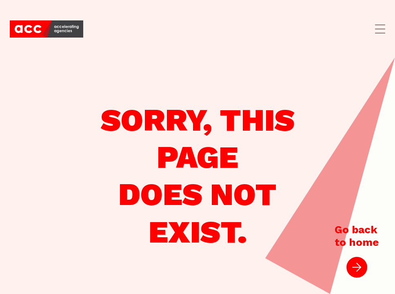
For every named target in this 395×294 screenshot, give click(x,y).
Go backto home (357, 250)
